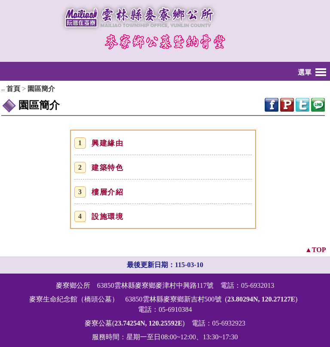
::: (3, 90)
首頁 (13, 88)
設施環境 (107, 217)
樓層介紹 (107, 192)
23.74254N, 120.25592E (148, 323)
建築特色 (107, 168)
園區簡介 (41, 88)
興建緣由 (107, 143)
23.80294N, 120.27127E (261, 299)
